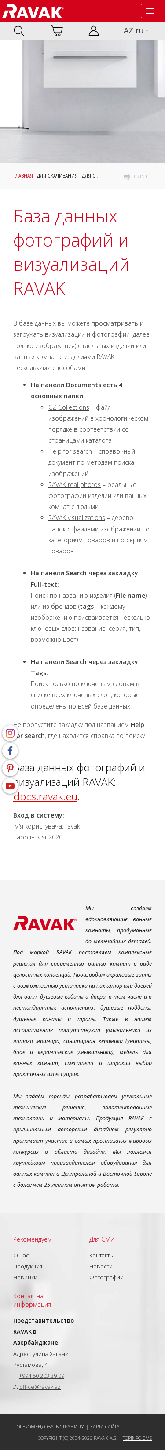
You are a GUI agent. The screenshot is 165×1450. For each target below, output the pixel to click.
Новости (101, 1266)
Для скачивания (57, 176)
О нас (21, 1255)
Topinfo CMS (137, 1438)
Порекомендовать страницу (49, 1426)
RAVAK (33, 11)
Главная (23, 176)
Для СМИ (92, 176)
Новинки (25, 1277)
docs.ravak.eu (45, 796)
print (141, 177)
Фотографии (106, 1277)
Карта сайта (105, 1426)
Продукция (27, 1266)
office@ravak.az (40, 1387)
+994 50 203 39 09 (41, 1376)
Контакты (101, 1255)
